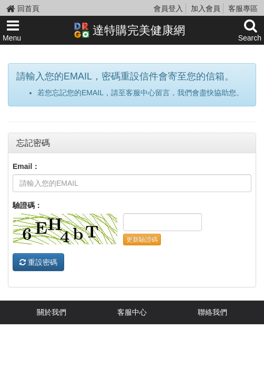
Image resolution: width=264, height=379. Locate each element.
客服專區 (243, 8)
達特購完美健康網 (129, 30)
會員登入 (168, 8)
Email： (26, 166)
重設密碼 (38, 262)
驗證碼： (27, 205)
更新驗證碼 (142, 239)
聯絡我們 (212, 312)
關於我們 (51, 312)
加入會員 (205, 8)
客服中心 (132, 312)
